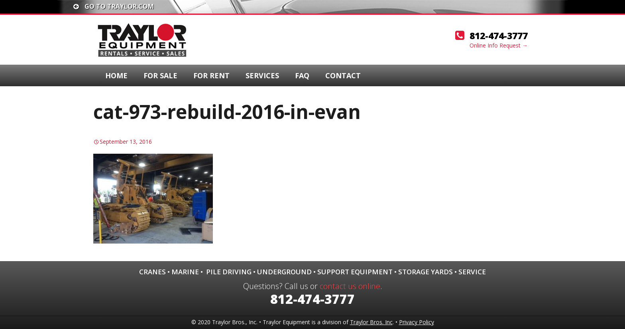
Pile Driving (229, 271)
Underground (284, 271)
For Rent (211, 75)
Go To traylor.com (113, 6)
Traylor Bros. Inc (371, 322)
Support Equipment (355, 271)
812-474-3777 (499, 35)
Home (116, 75)
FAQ (302, 75)
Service (472, 271)
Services (262, 75)
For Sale (160, 75)
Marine (185, 271)
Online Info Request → (499, 45)
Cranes (152, 271)
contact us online (350, 286)
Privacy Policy (416, 322)
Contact (343, 75)
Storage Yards (425, 271)
